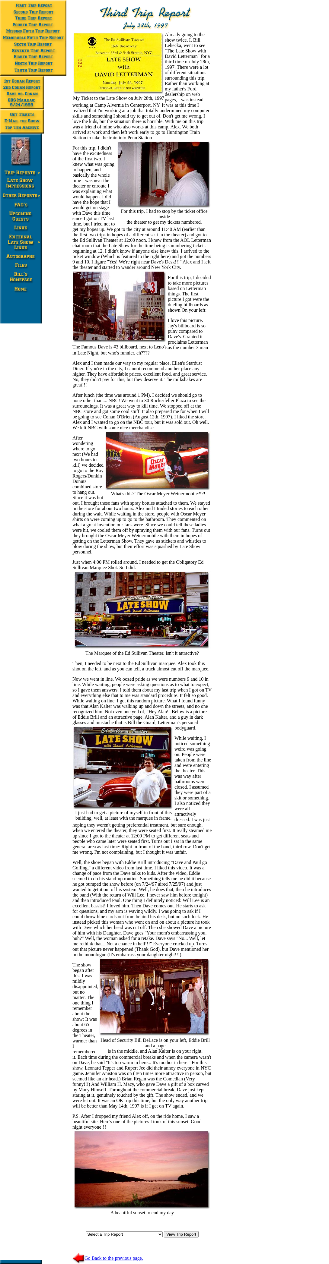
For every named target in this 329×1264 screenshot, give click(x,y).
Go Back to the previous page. (107, 1258)
